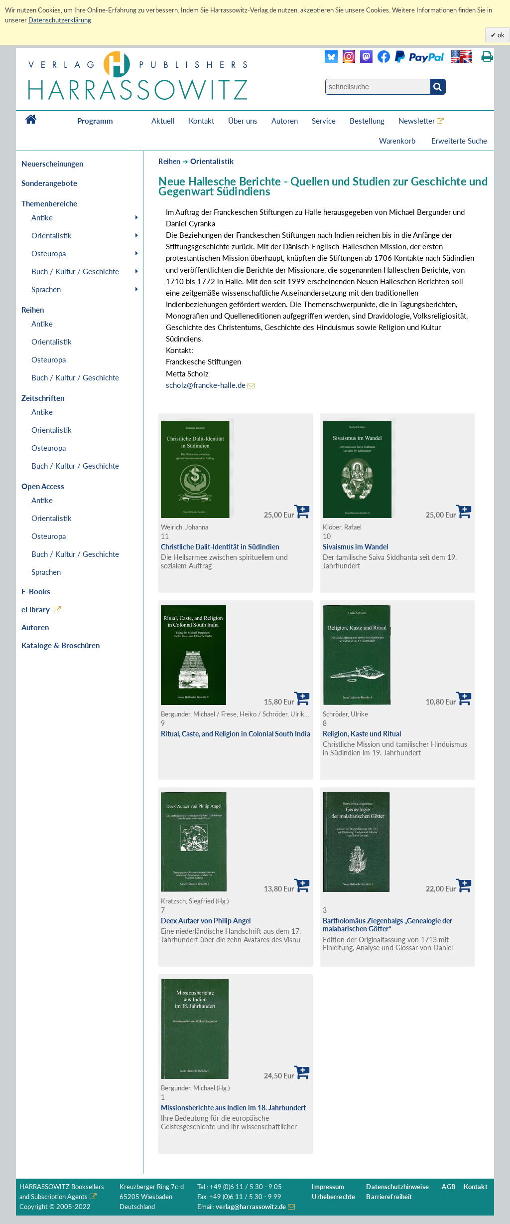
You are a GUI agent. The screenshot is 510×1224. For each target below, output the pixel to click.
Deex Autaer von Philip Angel (206, 920)
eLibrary (35, 609)
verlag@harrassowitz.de (251, 1207)
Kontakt (201, 120)
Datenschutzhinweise (397, 1187)
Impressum (328, 1187)
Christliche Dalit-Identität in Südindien (220, 546)
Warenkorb (398, 140)
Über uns (242, 120)
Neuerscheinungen (52, 163)
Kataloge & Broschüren (60, 645)
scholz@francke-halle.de (206, 384)
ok (500, 35)
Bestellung (367, 120)
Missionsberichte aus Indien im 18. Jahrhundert (233, 1107)
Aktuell (163, 120)
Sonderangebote (49, 182)
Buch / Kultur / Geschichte (75, 271)
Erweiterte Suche (459, 140)
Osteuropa (48, 253)
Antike (42, 217)
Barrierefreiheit (389, 1197)
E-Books (35, 591)
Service (324, 120)
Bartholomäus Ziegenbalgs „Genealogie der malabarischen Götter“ (387, 924)
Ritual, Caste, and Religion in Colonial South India (235, 733)
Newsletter (416, 120)
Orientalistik (51, 235)
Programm (95, 120)
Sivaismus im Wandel (355, 546)
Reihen (169, 161)
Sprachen (46, 289)
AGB (448, 1187)
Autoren (284, 120)
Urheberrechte (333, 1197)
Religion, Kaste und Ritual (362, 733)
